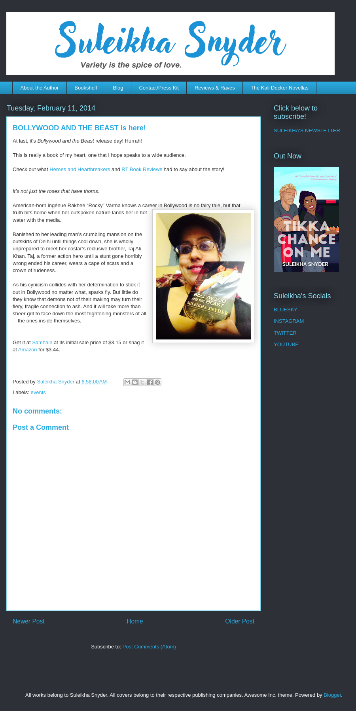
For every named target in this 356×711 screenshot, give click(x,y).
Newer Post (29, 621)
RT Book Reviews (141, 169)
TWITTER (285, 333)
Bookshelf (85, 88)
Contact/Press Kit (158, 88)
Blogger (332, 695)
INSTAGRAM (289, 321)
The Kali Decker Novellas (280, 88)
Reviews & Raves (215, 88)
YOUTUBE (286, 344)
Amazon (27, 350)
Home (135, 621)
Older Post (239, 621)
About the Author (40, 88)
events (38, 392)
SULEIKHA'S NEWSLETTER (307, 130)
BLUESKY (285, 310)
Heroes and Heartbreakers (79, 169)
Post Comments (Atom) (149, 647)
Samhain (42, 342)
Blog (118, 88)
